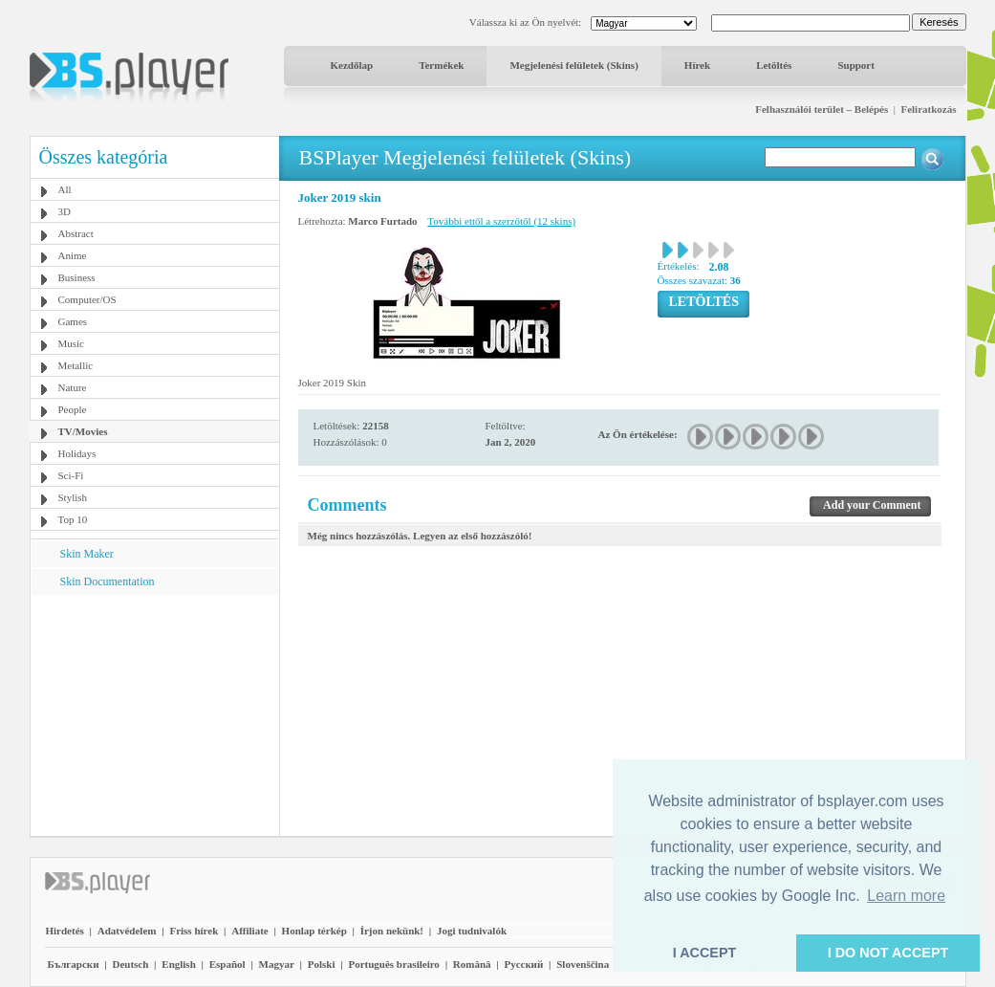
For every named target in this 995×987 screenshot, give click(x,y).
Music (71, 343)
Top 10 (73, 519)
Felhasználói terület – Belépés (821, 109)
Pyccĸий (523, 964)
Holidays (77, 453)
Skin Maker (87, 553)
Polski (321, 964)
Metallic (76, 365)
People (72, 409)
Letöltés (773, 65)
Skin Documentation (107, 581)
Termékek (441, 65)
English (178, 964)
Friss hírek (193, 930)
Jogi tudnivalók (472, 930)
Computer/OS (87, 299)
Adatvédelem (127, 930)
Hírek (697, 65)
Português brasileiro (393, 964)
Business (77, 277)
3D (64, 211)
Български (73, 964)
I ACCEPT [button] (705, 952)
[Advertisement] (153, 714)
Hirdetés (65, 930)
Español (227, 964)
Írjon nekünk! (391, 930)
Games (73, 321)
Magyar (276, 964)
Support (856, 65)
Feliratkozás (928, 109)
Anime (72, 255)
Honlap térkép (314, 930)
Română (472, 964)
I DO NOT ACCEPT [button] (888, 952)
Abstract (76, 233)
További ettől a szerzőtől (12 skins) (501, 221)
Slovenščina (582, 964)
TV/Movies (83, 431)
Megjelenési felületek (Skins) (573, 65)
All (65, 189)
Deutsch (130, 964)
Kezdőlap (352, 65)
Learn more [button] (906, 896)
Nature (72, 387)
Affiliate (249, 930)
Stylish (73, 497)
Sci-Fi (71, 475)
